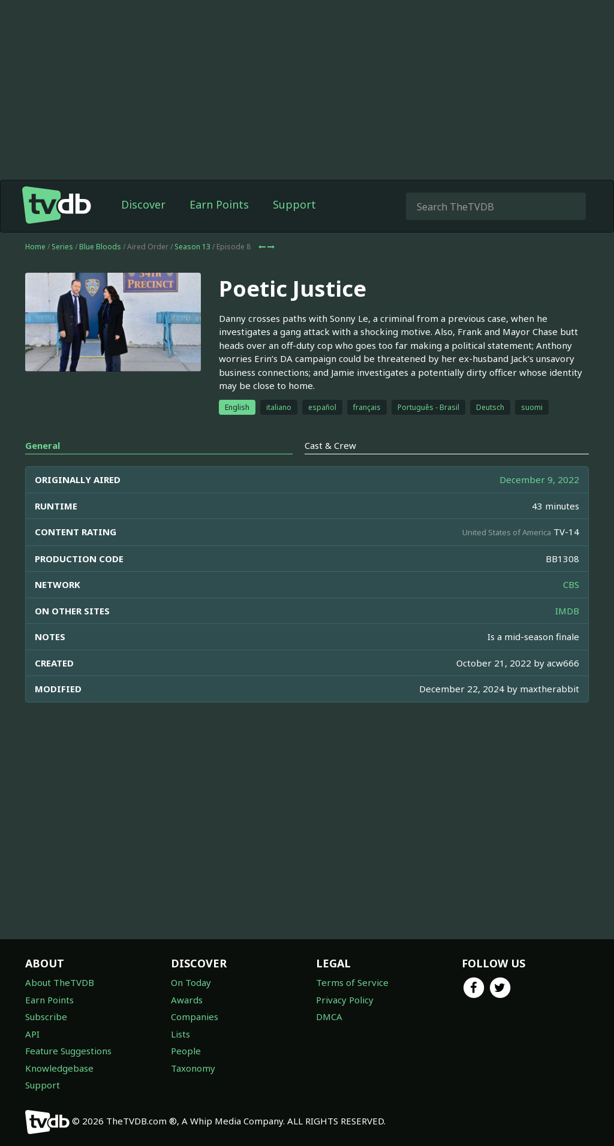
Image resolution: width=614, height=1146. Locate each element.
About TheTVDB (59, 982)
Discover (143, 204)
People (186, 1051)
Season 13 (192, 247)
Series (62, 247)
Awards (187, 1000)
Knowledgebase (59, 1068)
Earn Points (219, 204)
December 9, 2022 (539, 479)
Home (35, 247)
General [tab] (42, 445)
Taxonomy (193, 1068)
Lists (180, 1034)
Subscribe (46, 1017)
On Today (191, 982)
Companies (194, 1017)
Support (294, 204)
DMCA (329, 1017)
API (32, 1034)
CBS (571, 584)
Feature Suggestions (68, 1051)
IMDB (567, 611)
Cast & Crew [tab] (330, 445)
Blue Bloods (100, 247)
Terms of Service (352, 982)
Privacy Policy (345, 1000)
